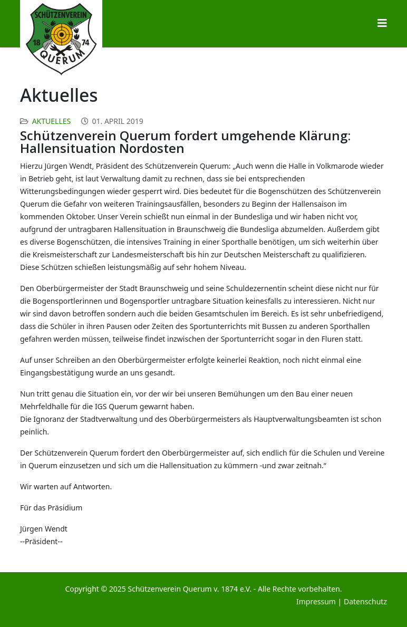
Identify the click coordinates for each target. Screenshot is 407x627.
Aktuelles (51, 121)
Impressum (316, 601)
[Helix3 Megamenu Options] (382, 23)
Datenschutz (365, 601)
